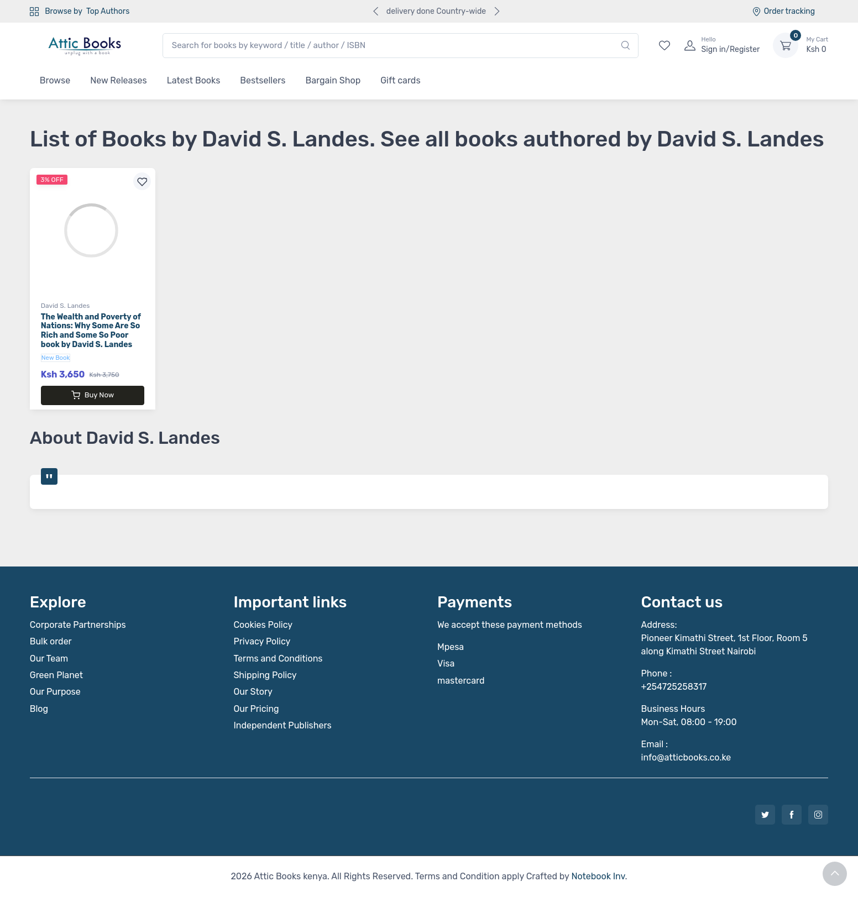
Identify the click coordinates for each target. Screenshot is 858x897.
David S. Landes (65, 306)
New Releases (118, 80)
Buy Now (92, 395)
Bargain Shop (332, 80)
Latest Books (194, 80)
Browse (55, 80)
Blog (39, 709)
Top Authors (107, 11)
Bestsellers (262, 80)
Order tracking (783, 11)
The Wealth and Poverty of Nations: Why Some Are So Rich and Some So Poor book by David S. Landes (91, 330)
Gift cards (400, 80)
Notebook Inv (598, 876)
